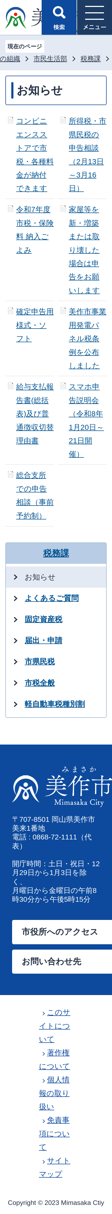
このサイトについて (54, 1025)
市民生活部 (50, 58)
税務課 (91, 58)
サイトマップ (54, 1167)
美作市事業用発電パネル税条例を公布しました (87, 338)
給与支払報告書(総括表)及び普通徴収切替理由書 (35, 414)
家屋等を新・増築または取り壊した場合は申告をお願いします (84, 249)
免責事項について (54, 1133)
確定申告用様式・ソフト (35, 325)
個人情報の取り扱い (54, 1093)
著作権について (54, 1059)
